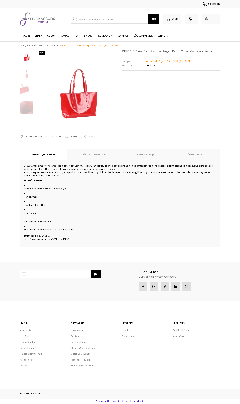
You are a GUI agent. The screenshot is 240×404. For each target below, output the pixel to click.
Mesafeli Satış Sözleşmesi (84, 348)
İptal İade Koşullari (80, 359)
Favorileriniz (128, 336)
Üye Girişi (25, 336)
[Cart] (191, 19)
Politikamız (76, 336)
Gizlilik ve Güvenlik (80, 354)
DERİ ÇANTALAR (181, 61)
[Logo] (38, 19)
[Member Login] (172, 19)
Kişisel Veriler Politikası (82, 365)
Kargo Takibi (26, 359)
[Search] (115, 19)
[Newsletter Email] (60, 274)
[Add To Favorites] (31, 136)
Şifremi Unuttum (28, 342)
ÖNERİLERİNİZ (196, 154)
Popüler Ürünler (181, 330)
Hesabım (126, 330)
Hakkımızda (77, 330)
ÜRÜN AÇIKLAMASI (43, 154)
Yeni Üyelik (25, 330)
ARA (154, 19)
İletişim (23, 365)
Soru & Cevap (145, 154)
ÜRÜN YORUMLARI (94, 154)
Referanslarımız (79, 342)
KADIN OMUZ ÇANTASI (157, 61)
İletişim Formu (27, 348)
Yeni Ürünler (179, 336)
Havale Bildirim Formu (31, 354)
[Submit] (96, 274)
